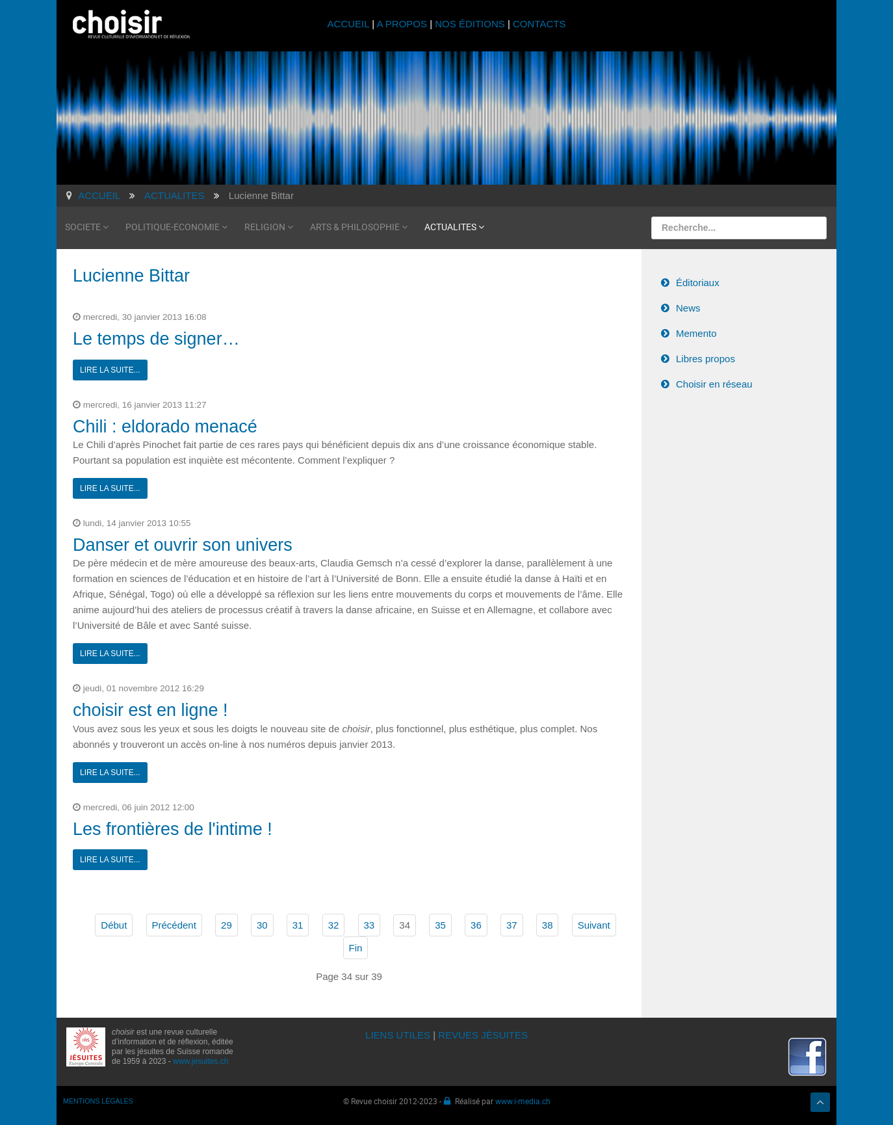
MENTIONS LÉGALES (98, 1101)
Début (114, 925)
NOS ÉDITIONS (470, 23)
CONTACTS (539, 23)
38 (547, 925)
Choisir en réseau (714, 384)
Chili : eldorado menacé (165, 426)
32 (333, 925)
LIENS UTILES (397, 1034)
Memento (696, 333)
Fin (356, 947)
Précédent (174, 925)
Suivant (594, 925)
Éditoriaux (697, 282)
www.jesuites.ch (200, 1061)
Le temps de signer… (156, 339)
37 (511, 925)
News (688, 307)
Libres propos (705, 358)
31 (298, 925)
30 (262, 925)
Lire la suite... (110, 370)
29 (226, 925)
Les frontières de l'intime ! (172, 829)
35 (440, 925)
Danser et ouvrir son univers (182, 545)
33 (369, 925)
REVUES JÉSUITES (483, 1034)
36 (476, 925)
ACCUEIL (350, 23)
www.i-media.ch (522, 1101)
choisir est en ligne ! (150, 710)
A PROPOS (401, 23)
